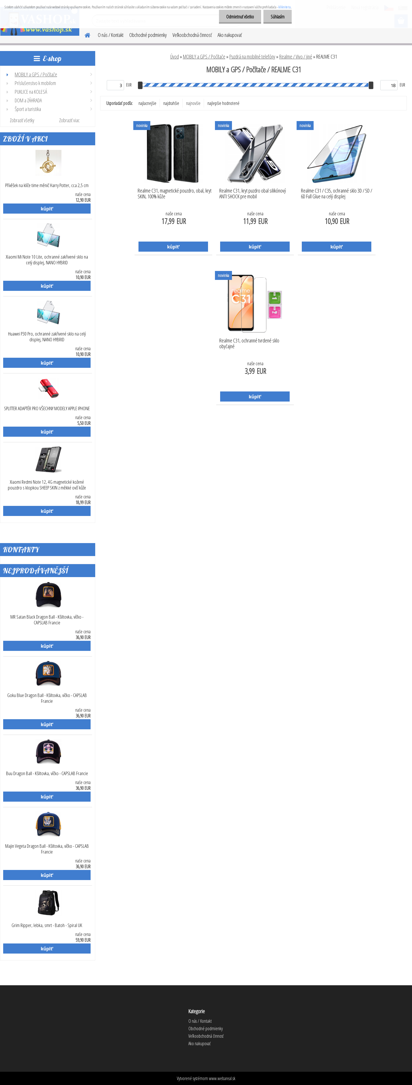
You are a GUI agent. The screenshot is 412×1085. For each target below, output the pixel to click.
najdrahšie (171, 103)
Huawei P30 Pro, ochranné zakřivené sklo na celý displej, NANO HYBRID (47, 336)
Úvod (174, 56)
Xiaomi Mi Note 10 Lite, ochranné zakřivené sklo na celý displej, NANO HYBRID (47, 259)
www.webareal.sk (222, 1078)
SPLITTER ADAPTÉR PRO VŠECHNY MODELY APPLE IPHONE (47, 408)
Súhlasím (277, 17)
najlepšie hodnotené (223, 103)
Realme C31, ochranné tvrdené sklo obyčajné (249, 344)
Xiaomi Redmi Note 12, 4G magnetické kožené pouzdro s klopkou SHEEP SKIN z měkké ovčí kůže (47, 485)
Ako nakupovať (230, 34)
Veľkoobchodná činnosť (192, 34)
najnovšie (193, 103)
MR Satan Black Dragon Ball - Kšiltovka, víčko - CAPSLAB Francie (46, 620)
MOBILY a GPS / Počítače (204, 56)
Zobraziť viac (69, 120)
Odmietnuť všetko (240, 17)
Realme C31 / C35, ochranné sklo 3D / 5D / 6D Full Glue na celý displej (336, 194)
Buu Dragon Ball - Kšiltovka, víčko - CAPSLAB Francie (47, 773)
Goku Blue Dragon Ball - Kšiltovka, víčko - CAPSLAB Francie (47, 698)
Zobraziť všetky (22, 120)
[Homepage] (84, 34)
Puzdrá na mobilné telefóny (252, 56)
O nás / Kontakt (110, 34)
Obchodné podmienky (148, 34)
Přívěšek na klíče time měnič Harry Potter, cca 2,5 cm (47, 185)
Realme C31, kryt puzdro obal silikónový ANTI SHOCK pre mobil (252, 194)
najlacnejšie (147, 103)
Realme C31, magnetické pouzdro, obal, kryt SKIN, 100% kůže (174, 194)
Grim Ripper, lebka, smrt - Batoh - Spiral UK (47, 925)
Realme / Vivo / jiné (295, 56)
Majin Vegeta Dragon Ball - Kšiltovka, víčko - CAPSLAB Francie (47, 849)
